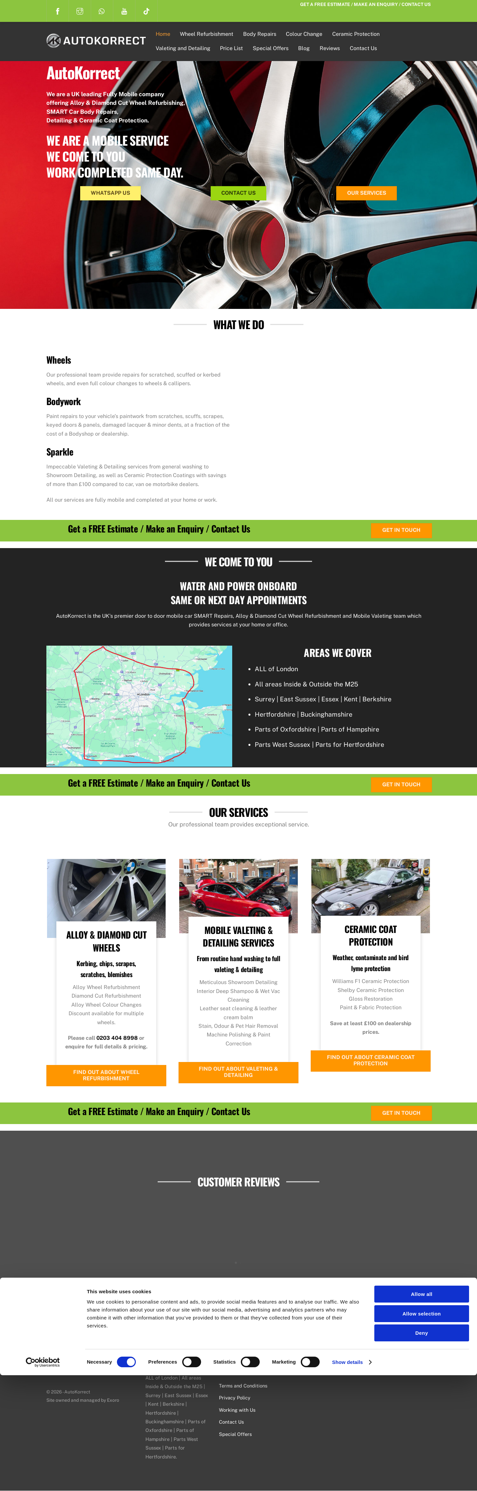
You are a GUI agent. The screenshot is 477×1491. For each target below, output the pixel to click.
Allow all (422, 1410)
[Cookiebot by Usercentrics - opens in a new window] (43, 1478)
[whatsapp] (102, 10)
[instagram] (79, 10)
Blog (305, 48)
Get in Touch (401, 531)
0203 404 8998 (117, 1038)
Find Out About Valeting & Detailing (238, 1072)
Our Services (366, 193)
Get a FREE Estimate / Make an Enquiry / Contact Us (365, 4)
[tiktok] (146, 10)
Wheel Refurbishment (208, 34)
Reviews (331, 48)
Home (164, 34)
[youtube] (124, 10)
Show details (347, 1478)
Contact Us (364, 48)
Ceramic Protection (357, 34)
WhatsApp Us (110, 193)
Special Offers (272, 48)
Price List (232, 48)
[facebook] (57, 10)
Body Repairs (261, 34)
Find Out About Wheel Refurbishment (106, 1075)
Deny (421, 1449)
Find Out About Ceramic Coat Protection (371, 1060)
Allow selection (421, 1429)
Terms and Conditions (243, 1385)
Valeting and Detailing (184, 48)
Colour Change (305, 34)
